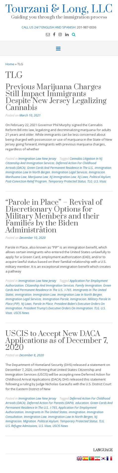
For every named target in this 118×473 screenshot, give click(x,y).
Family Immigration (88, 285)
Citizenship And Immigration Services (29, 163)
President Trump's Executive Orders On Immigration (58, 308)
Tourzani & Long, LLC (59, 8)
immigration (103, 168)
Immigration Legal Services (69, 172)
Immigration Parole (56, 299)
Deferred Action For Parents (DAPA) (50, 403)
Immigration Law (44, 295)
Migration (29, 421)
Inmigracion (97, 172)
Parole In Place (43, 304)
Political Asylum (100, 177)
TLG (89, 181)
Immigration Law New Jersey (37, 159)
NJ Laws (83, 177)
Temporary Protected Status (67, 181)
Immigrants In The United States (46, 412)
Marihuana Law (16, 177)
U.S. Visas (100, 181)
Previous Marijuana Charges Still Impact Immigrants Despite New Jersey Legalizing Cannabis (55, 97)
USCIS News (21, 313)
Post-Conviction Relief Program (26, 181)
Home (9, 64)
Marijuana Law (38, 177)
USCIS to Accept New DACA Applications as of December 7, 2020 (56, 340)
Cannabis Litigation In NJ (86, 159)
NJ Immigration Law (63, 177)
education (82, 403)
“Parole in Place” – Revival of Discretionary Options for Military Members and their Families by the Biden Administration (53, 216)
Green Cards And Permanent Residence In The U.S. (60, 168)
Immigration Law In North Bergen (27, 172)
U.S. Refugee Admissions (21, 426)
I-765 (67, 290)
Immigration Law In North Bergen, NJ (72, 417)
